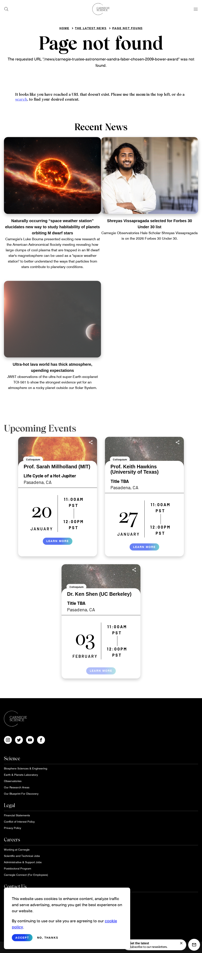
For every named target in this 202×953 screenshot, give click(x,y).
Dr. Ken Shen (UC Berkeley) (99, 594)
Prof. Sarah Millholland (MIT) (57, 466)
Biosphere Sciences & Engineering (25, 768)
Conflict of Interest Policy (19, 821)
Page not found (127, 28)
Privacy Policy (12, 828)
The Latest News (91, 28)
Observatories (13, 781)
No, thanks (47, 941)
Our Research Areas (16, 787)
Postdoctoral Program (17, 868)
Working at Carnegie (17, 849)
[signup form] (181, 943)
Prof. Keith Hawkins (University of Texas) (134, 469)
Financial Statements (17, 815)
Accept (22, 941)
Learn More (57, 545)
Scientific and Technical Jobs (22, 856)
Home (64, 28)
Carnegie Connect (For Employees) (26, 875)
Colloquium (33, 459)
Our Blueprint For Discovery (21, 793)
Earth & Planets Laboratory (21, 775)
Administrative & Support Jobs (23, 862)
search (21, 99)
